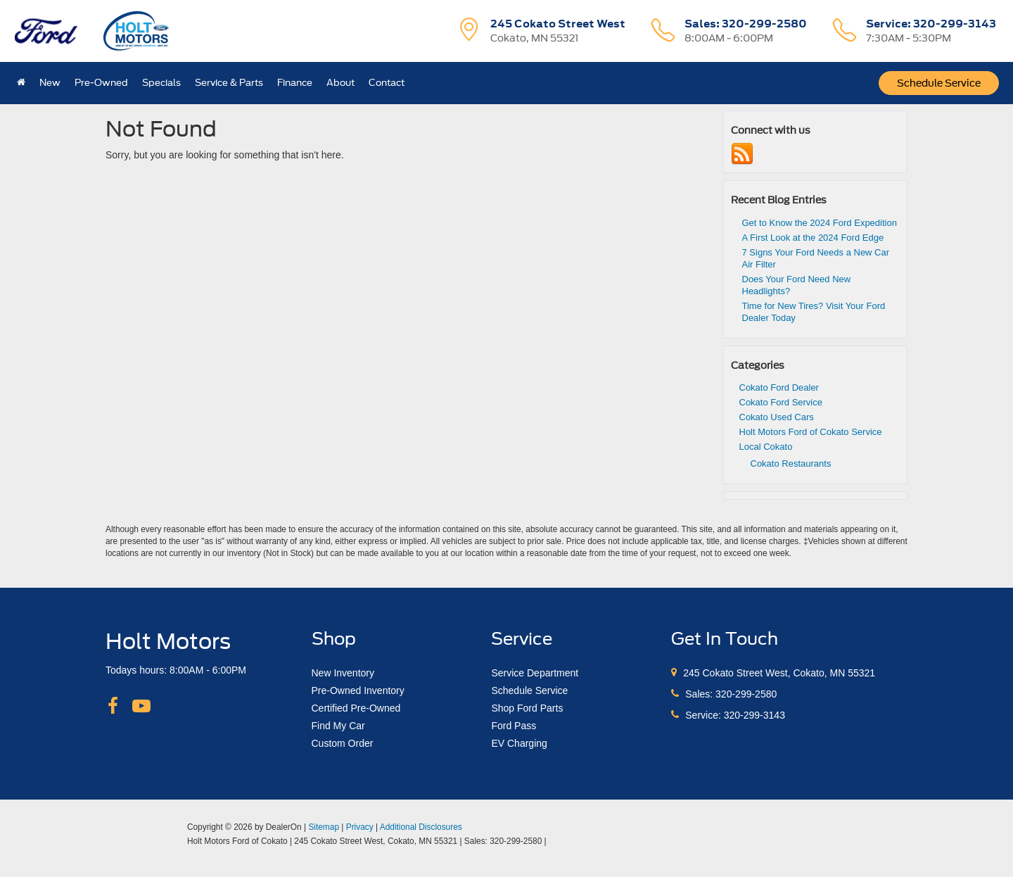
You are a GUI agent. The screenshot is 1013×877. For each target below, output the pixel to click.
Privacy (360, 827)
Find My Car (338, 725)
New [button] (49, 82)
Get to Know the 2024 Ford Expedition (819, 222)
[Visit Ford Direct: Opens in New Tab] (552, 841)
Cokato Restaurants (791, 463)
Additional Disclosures (421, 827)
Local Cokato (766, 446)
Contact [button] (386, 82)
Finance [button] (294, 82)
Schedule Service (939, 83)
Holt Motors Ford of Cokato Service (810, 432)
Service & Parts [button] (229, 82)
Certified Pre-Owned (356, 708)
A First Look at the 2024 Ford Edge (813, 237)
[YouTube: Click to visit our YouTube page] (141, 707)
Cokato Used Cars (776, 417)
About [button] (340, 82)
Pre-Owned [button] (101, 82)
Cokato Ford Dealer (779, 387)
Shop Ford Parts (527, 708)
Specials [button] (161, 82)
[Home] (21, 83)
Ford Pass (513, 725)
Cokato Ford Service (781, 402)
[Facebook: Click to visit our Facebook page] (113, 707)
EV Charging (519, 743)
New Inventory (343, 673)
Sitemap (323, 827)
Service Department (534, 673)
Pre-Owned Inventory (358, 690)
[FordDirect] (141, 840)
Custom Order (343, 743)
